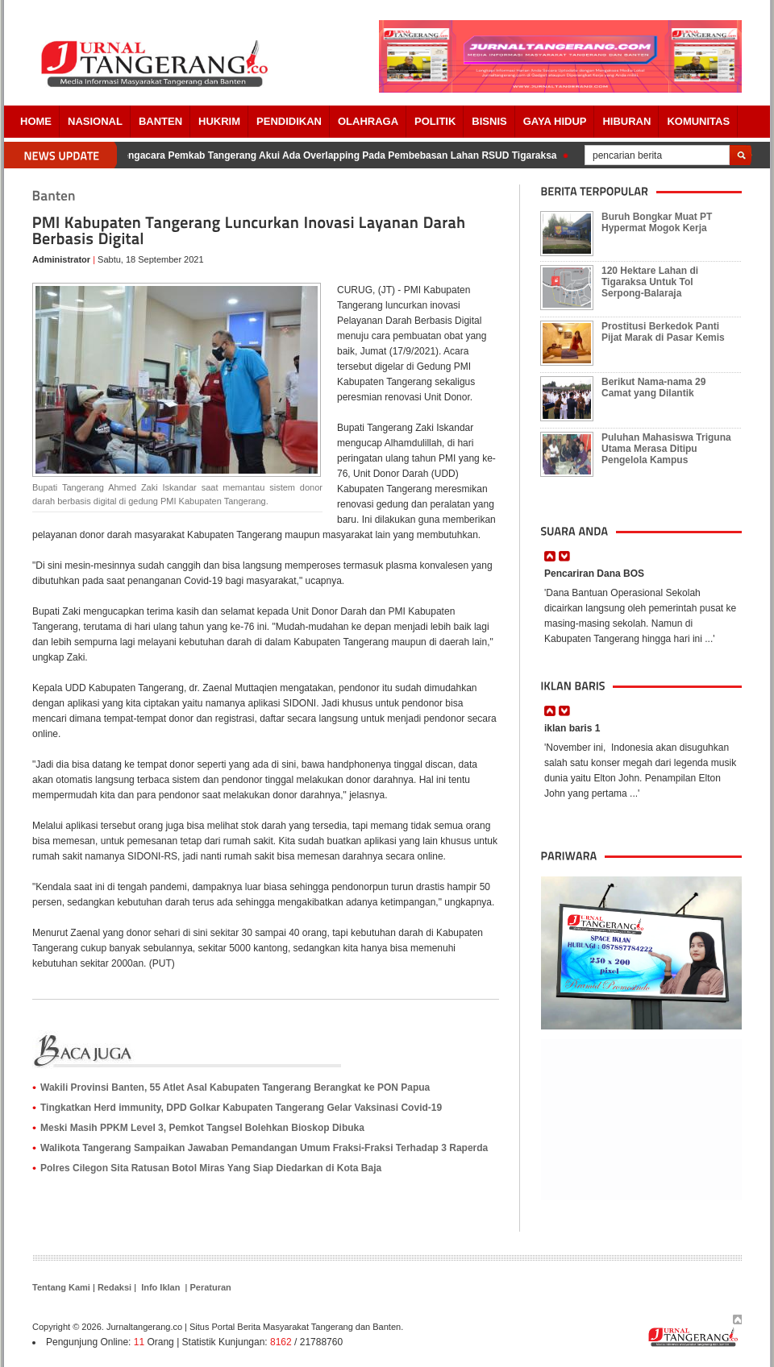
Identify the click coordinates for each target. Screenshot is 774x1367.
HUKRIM (219, 121)
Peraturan (210, 1287)
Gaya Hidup (555, 121)
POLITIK (435, 121)
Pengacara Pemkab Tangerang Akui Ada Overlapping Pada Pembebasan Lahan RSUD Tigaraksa (339, 155)
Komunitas (698, 121)
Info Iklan (160, 1287)
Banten (160, 121)
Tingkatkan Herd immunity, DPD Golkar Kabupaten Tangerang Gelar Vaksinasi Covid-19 (241, 1107)
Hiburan (626, 121)
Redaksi (114, 1287)
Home (36, 121)
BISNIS (489, 121)
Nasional (95, 121)
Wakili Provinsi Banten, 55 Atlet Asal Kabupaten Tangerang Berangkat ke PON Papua (235, 1087)
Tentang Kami (61, 1287)
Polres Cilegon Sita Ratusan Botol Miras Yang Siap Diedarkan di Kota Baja (210, 1168)
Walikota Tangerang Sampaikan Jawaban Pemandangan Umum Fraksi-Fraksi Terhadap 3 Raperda (264, 1148)
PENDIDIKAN (289, 121)
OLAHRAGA (368, 121)
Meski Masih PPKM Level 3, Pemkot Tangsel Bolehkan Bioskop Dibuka (202, 1127)
